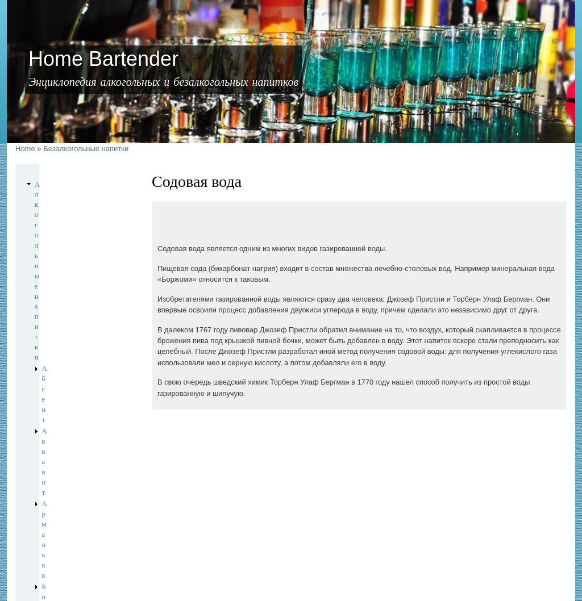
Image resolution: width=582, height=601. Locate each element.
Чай (41, 478)
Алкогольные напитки (69, 185)
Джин (51, 312)
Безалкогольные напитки (85, 148)
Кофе (43, 467)
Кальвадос (58, 335)
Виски (51, 277)
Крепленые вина (67, 358)
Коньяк (53, 347)
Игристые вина (65, 324)
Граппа (53, 300)
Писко (51, 394)
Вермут (53, 254)
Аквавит (55, 207)
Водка (51, 289)
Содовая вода (62, 453)
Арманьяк (57, 219)
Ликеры (54, 370)
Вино (50, 266)
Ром (48, 405)
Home (25, 148)
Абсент (53, 196)
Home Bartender (59, 563)
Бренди (53, 243)
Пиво (50, 382)
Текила (53, 417)
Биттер (52, 231)
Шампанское (61, 428)
